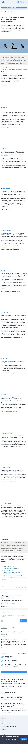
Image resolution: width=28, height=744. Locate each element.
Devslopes (5, 358)
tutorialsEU (5, 394)
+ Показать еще (4, 606)
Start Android (6, 188)
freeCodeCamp (6, 230)
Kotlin (3, 586)
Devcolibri (5, 148)
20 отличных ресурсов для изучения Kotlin (13, 575)
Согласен (24, 739)
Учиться (10, 586)
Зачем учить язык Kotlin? (9, 566)
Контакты (3, 729)
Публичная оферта (5, 723)
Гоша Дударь (6, 67)
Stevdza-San (6, 467)
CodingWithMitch (8, 433)
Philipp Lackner (7, 503)
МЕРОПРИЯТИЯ (4, 592)
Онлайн (7, 598)
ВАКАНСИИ (3, 653)
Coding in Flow (6, 270)
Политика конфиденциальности (8, 726)
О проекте (3, 718)
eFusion (5, 11)
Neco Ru (4, 107)
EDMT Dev (5, 312)
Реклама (3, 721)
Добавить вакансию (22, 653)
